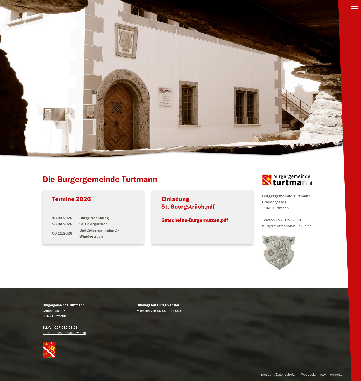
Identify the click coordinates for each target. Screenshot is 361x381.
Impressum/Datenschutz (276, 374)
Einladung (175, 199)
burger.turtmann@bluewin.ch (287, 225)
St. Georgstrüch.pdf (188, 206)
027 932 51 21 (288, 219)
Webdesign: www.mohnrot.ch (323, 374)
